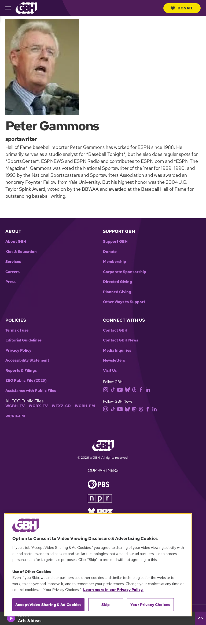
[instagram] (107, 389)
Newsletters (114, 360)
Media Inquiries (117, 350)
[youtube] (121, 389)
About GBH (15, 241)
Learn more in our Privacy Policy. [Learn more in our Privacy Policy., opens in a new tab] (113, 589)
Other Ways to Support (124, 302)
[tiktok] (114, 389)
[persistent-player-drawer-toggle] (200, 618)
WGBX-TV (38, 406)
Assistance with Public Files (30, 390)
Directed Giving (117, 282)
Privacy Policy (18, 350)
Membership (114, 261)
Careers (12, 272)
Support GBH (115, 241)
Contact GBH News (120, 340)
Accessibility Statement (27, 360)
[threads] (135, 389)
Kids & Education (21, 251)
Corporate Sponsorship (124, 272)
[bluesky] (128, 389)
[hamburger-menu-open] (10, 8)
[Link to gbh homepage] (26, 7)
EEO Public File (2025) (26, 380)
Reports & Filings (21, 370)
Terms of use (16, 330)
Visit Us (110, 370)
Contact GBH (115, 330)
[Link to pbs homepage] (98, 484)
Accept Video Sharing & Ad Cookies (48, 604)
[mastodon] (135, 408)
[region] (98, 564)
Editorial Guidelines (23, 340)
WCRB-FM (15, 416)
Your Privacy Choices (150, 604)
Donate (182, 8)
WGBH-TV (15, 406)
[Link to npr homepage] (100, 498)
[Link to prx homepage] (100, 511)
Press (10, 282)
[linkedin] (148, 389)
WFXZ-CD (61, 406)
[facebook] (142, 389)
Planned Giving (117, 292)
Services (13, 261)
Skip (105, 604)
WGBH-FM (85, 406)
